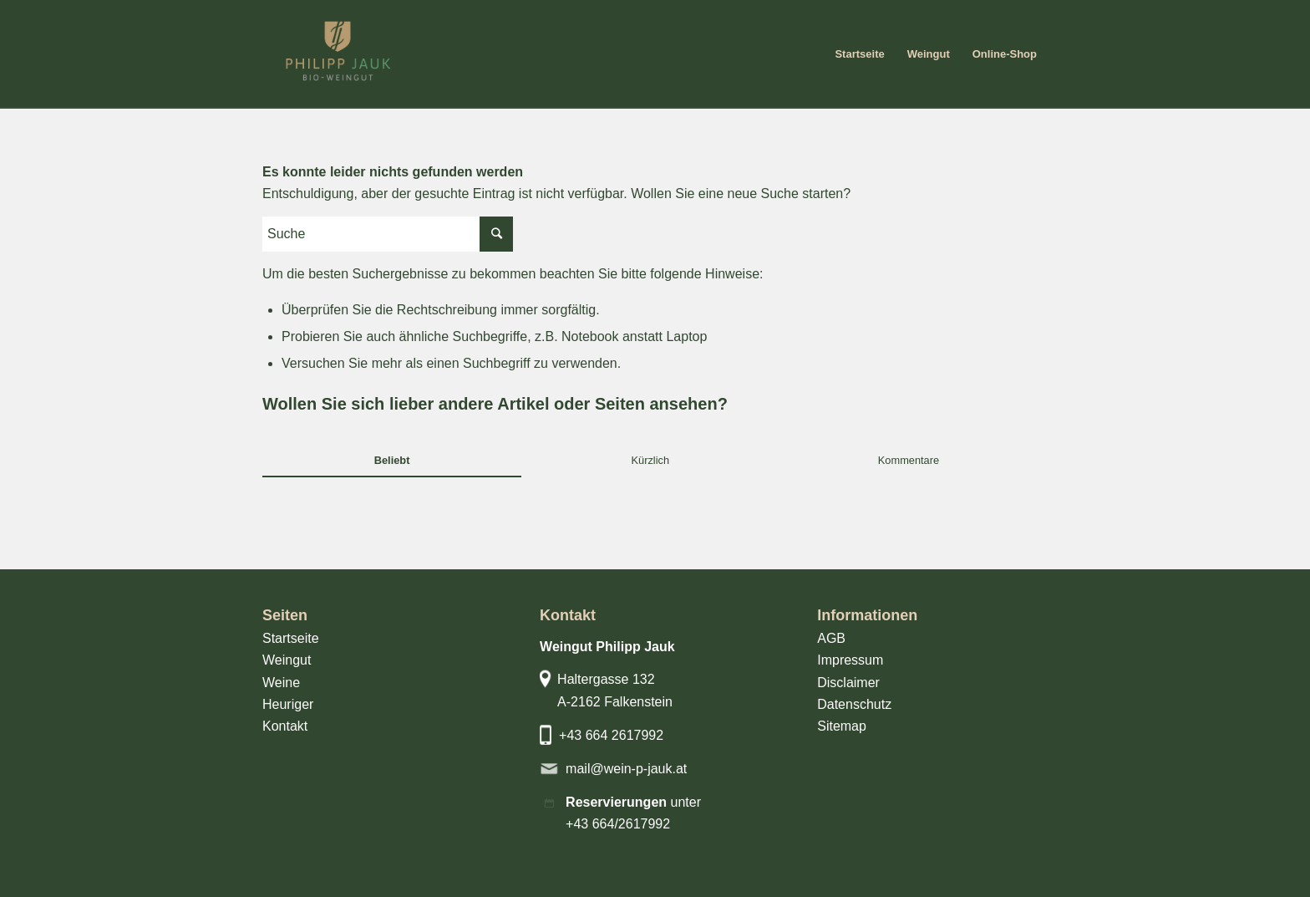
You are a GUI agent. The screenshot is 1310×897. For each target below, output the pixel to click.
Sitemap (841, 726)
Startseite (290, 638)
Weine (281, 682)
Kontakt (284, 726)
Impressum (850, 660)
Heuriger (287, 704)
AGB (831, 638)
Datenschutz (854, 704)
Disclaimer (848, 682)
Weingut (286, 660)
